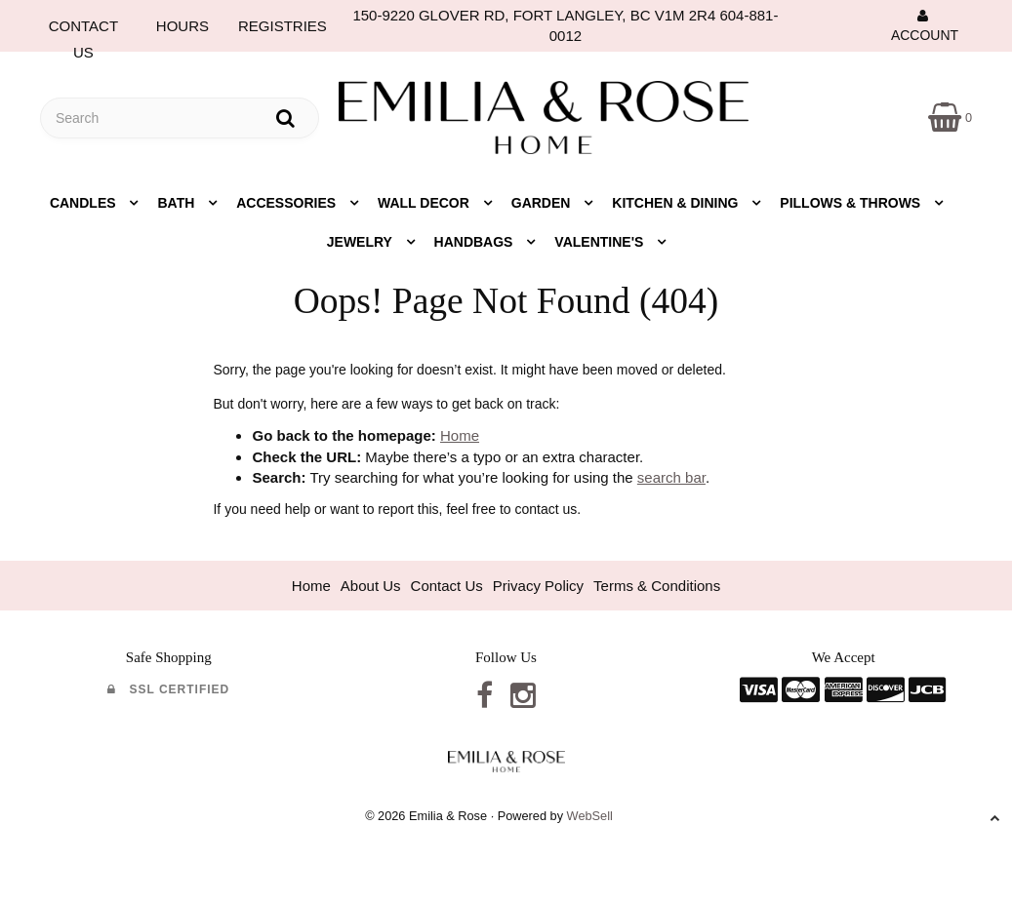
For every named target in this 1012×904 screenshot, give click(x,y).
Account (924, 25)
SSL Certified (168, 689)
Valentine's (600, 242)
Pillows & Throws (852, 203)
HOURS (182, 26)
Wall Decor (425, 203)
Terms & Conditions (656, 585)
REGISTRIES (282, 26)
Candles (85, 203)
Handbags (475, 242)
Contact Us (447, 585)
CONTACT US (83, 30)
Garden (543, 203)
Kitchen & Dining (677, 203)
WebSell (590, 815)
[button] (950, 116)
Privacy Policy (538, 585)
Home (459, 435)
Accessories (288, 203)
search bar (671, 477)
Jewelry (361, 242)
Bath (177, 203)
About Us (371, 585)
